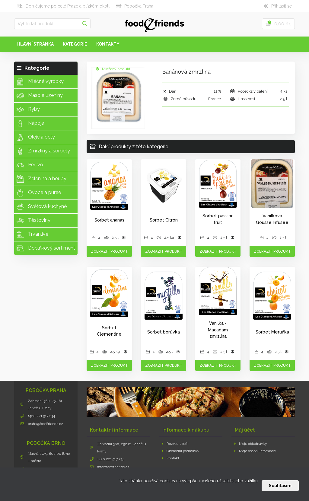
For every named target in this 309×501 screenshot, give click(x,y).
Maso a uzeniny (40, 95)
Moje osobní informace (255, 451)
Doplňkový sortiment (46, 248)
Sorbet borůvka (163, 331)
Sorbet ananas (109, 219)
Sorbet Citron (164, 219)
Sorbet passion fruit (218, 219)
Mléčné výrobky (40, 81)
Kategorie (75, 44)
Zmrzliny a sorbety (43, 151)
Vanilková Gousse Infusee (272, 219)
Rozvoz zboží (175, 444)
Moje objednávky (250, 444)
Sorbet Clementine (109, 331)
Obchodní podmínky (180, 451)
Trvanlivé (32, 234)
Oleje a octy (36, 137)
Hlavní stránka (35, 44)
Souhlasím (280, 485)
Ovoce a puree (39, 192)
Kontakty (107, 44)
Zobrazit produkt (109, 251)
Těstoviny (33, 220)
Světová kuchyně (42, 206)
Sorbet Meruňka (272, 331)
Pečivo (30, 165)
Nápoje (30, 123)
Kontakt (170, 458)
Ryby (28, 109)
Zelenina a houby (41, 179)
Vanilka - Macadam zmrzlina (218, 330)
